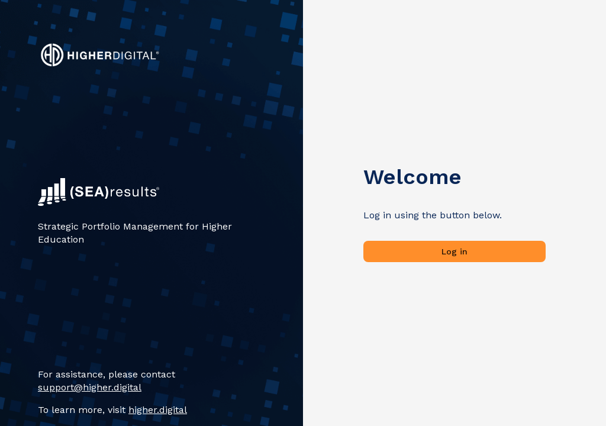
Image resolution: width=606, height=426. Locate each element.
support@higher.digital (89, 387)
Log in (454, 252)
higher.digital (157, 409)
